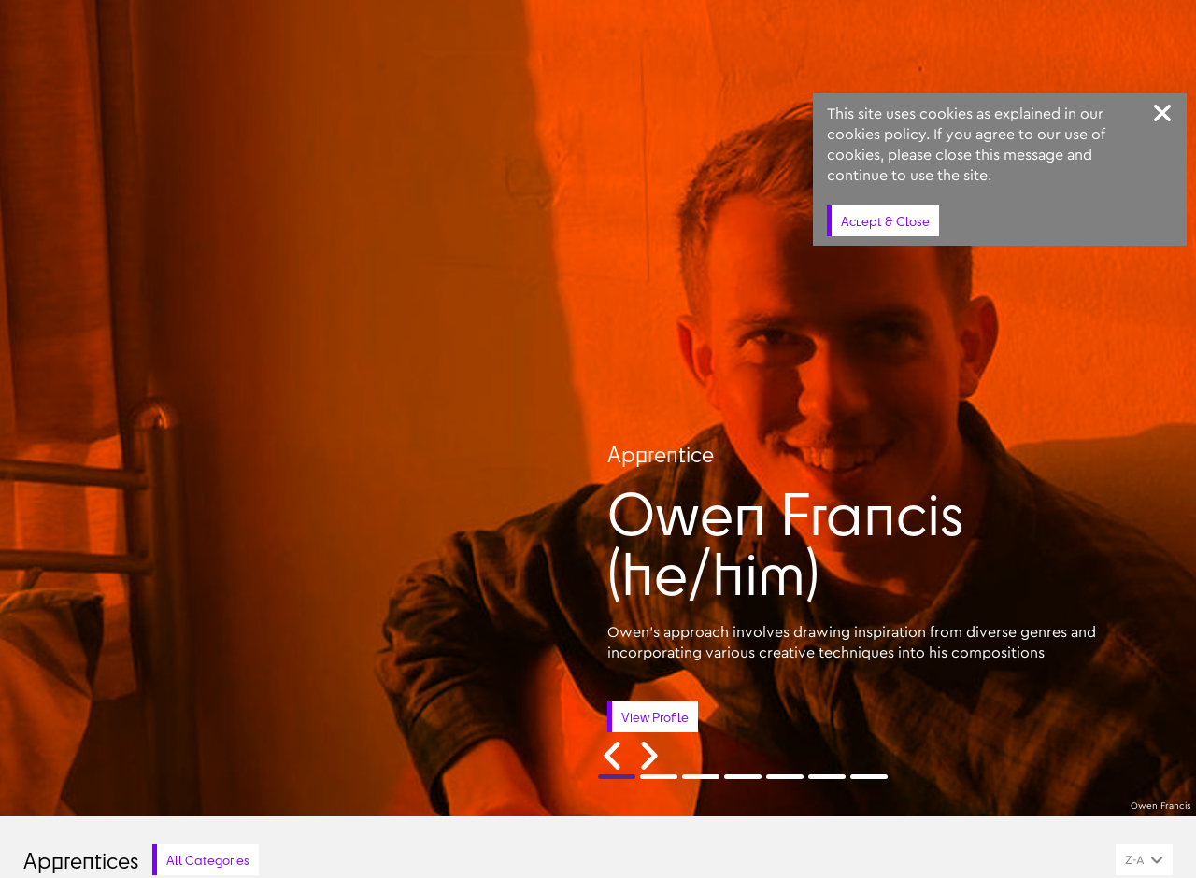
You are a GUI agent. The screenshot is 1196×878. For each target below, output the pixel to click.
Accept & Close (885, 221)
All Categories (207, 860)
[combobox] (1144, 859)
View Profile (655, 717)
